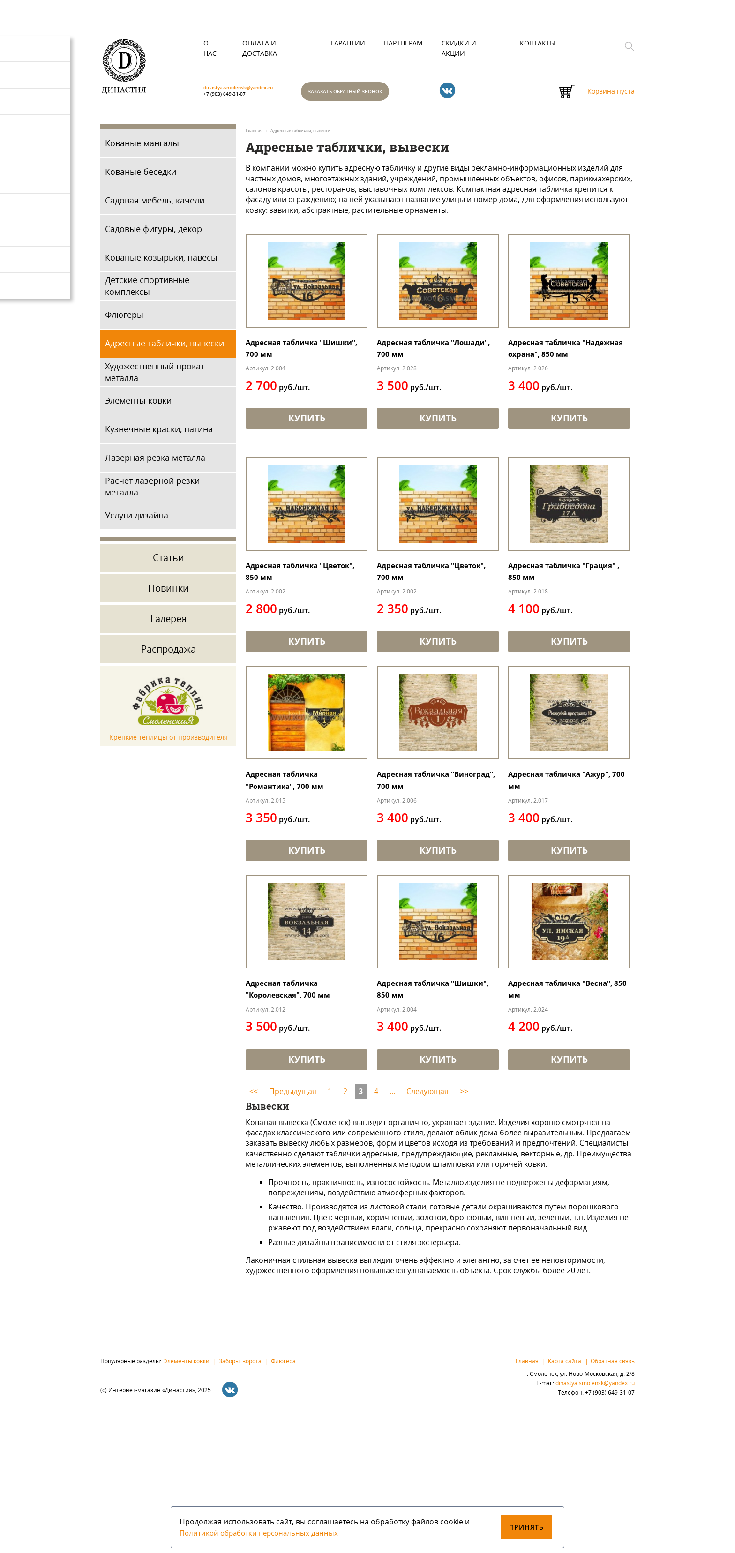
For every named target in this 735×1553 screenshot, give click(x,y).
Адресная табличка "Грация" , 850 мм (551, 645)
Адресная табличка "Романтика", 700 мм (292, 885)
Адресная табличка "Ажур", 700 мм (551, 885)
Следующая (427, 1231)
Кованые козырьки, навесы (161, 261)
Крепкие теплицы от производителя (168, 741)
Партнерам (403, 42)
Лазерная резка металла (155, 462)
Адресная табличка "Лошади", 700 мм (420, 379)
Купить (306, 464)
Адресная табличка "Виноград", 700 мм (420, 885)
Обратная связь (613, 1500)
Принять (526, 1527)
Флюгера (283, 1500)
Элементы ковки (138, 405)
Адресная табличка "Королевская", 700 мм (296, 1125)
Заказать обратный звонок (382, 93)
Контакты (537, 42)
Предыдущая (292, 1231)
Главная (527, 1500)
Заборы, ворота (240, 1500)
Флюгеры (124, 318)
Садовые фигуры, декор (153, 233)
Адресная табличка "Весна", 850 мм (551, 1125)
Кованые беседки (140, 175)
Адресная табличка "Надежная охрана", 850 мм (561, 385)
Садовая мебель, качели (154, 204)
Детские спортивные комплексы (147, 290)
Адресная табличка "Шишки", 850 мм (420, 1125)
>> (464, 1231)
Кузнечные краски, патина (159, 433)
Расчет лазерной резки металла (152, 490)
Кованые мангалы (142, 147)
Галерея (168, 623)
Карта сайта (564, 1500)
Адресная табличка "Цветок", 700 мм (420, 645)
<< (253, 1231)
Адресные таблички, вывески (164, 347)
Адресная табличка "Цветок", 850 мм (289, 645)
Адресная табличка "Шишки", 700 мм (289, 379)
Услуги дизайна (136, 519)
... (392, 1231)
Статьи (168, 562)
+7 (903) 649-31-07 (235, 87)
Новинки (168, 592)
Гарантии (348, 42)
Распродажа (168, 653)
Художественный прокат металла (154, 376)
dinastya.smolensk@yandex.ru (258, 100)
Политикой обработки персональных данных (262, 1533)
